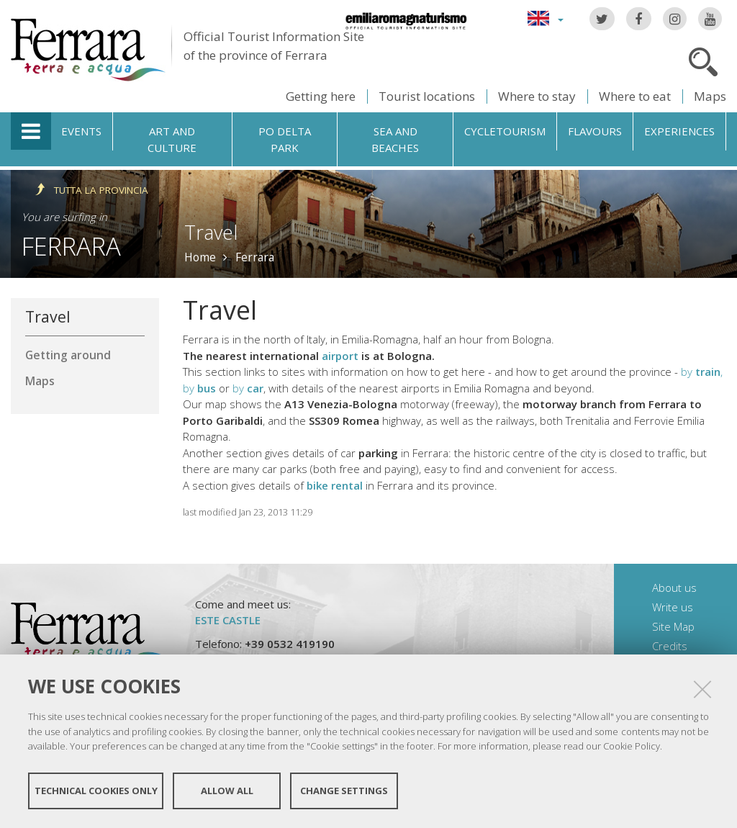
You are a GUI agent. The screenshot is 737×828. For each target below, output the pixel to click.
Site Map (673, 626)
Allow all (227, 790)
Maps (710, 96)
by (190, 388)
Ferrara (71, 246)
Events (81, 131)
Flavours (595, 131)
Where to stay (537, 96)
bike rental (335, 485)
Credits (669, 646)
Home (200, 257)
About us (674, 587)
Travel (48, 316)
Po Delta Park (284, 139)
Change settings (344, 790)
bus (206, 388)
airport (341, 355)
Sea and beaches (395, 139)
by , (702, 371)
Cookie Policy (631, 745)
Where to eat (635, 96)
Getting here (321, 96)
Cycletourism (505, 131)
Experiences (679, 131)
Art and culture (172, 139)
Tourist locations (427, 96)
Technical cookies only (96, 790)
